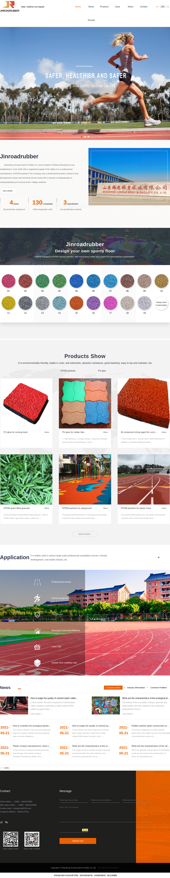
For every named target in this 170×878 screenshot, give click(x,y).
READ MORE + (85, 534)
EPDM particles (67, 371)
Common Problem (159, 687)
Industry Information (136, 687)
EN (163, 7)
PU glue (102, 371)
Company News (113, 687)
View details (8, 191)
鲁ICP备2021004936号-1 (108, 868)
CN (157, 7)
